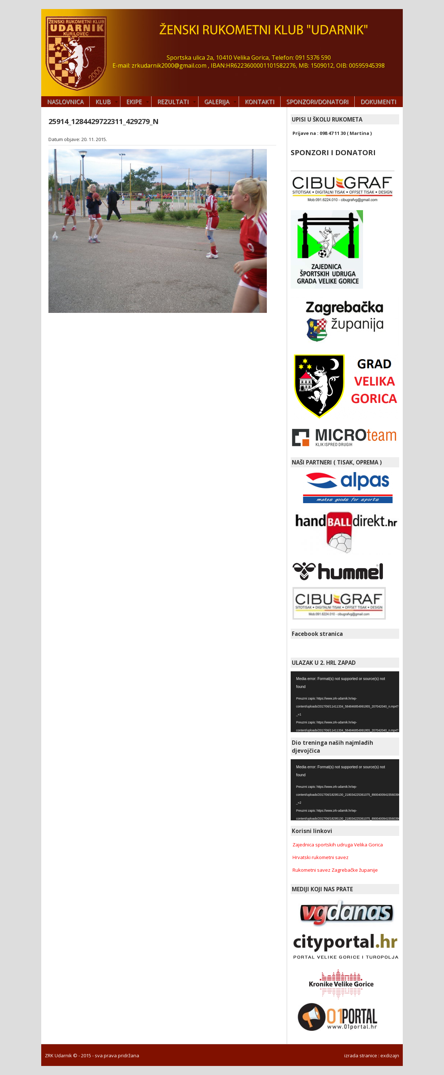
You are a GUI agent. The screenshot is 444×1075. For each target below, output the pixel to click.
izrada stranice (360, 1055)
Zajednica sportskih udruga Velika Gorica (338, 844)
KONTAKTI (259, 102)
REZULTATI (173, 102)
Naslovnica (65, 102)
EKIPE (134, 102)
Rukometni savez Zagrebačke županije (335, 870)
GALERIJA (216, 102)
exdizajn (389, 1055)
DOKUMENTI (378, 102)
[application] (345, 701)
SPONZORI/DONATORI (317, 102)
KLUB (103, 102)
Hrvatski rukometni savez (321, 857)
